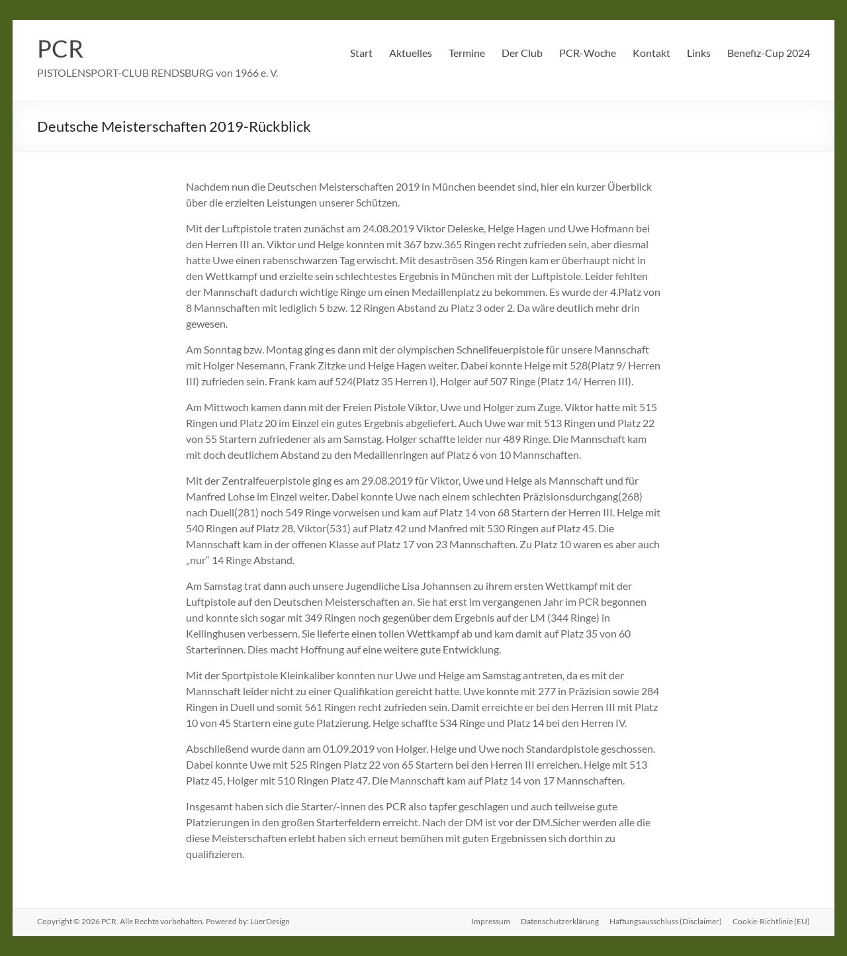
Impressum (490, 921)
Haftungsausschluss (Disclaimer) (665, 921)
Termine (467, 52)
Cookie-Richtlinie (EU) (771, 921)
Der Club (522, 52)
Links (699, 52)
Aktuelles (410, 52)
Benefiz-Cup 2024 (768, 52)
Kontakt (651, 52)
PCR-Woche (587, 52)
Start (361, 52)
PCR (60, 48)
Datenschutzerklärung (560, 921)
